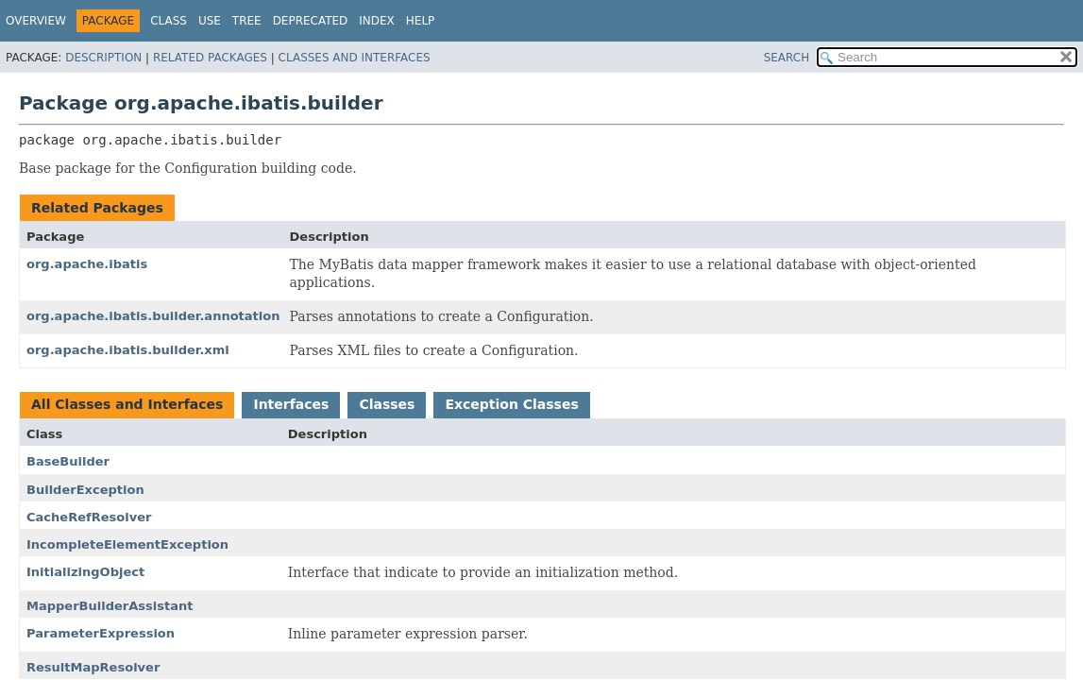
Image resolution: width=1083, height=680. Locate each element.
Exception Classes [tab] (511, 404)
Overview (36, 20)
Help (420, 20)
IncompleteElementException (127, 544)
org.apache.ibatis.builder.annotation (153, 316)
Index (377, 20)
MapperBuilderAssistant (110, 606)
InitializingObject (85, 572)
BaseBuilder (68, 461)
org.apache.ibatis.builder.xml (127, 350)
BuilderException (85, 490)
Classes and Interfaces (355, 57)
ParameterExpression (100, 633)
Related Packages (210, 57)
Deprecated (310, 20)
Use (209, 20)
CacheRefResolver (88, 517)
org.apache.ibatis (86, 264)
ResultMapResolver (93, 667)
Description (103, 57)
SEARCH (787, 57)
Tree (247, 20)
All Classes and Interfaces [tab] (127, 404)
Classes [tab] (387, 404)
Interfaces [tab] (291, 404)
